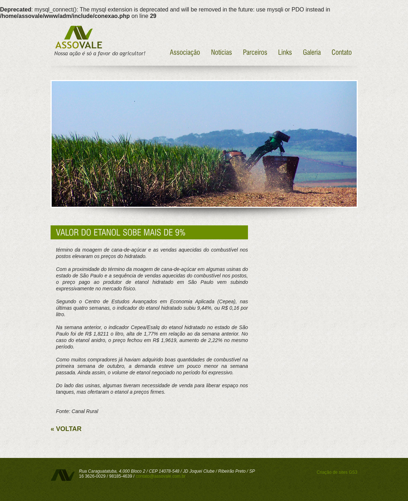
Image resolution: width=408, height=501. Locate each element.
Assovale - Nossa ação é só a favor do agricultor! (99, 41)
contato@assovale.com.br (161, 476)
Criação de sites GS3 (337, 472)
